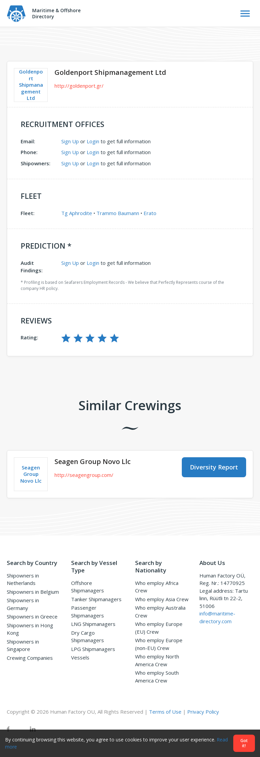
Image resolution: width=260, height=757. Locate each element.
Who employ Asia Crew (162, 599)
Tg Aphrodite (76, 213)
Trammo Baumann (117, 213)
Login (93, 141)
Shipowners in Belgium (33, 591)
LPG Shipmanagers (93, 649)
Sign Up (70, 141)
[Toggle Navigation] (245, 13)
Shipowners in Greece (32, 616)
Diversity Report (214, 467)
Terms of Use (165, 711)
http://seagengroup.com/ (84, 474)
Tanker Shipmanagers (96, 599)
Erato (150, 213)
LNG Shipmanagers (93, 624)
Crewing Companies (30, 657)
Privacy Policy (203, 711)
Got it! (244, 743)
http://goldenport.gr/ (79, 85)
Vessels (80, 657)
